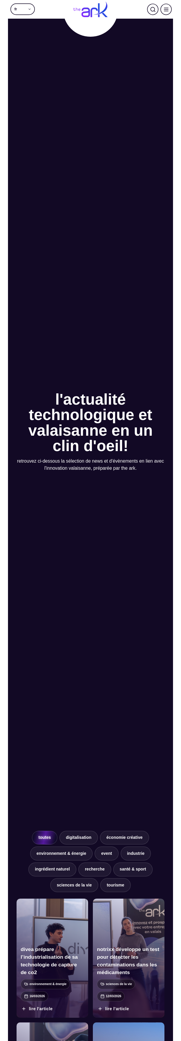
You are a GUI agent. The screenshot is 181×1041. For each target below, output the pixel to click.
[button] (22, 9)
